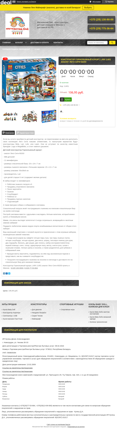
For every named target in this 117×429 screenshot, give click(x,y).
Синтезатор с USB (10, 316)
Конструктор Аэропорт (11, 313)
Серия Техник (37, 316)
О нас (37, 49)
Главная (6, 43)
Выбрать (88, 8)
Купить (68, 99)
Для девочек (37, 310)
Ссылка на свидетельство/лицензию (17, 368)
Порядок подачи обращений (16, 49)
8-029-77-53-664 (31, 268)
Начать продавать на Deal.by (26, 2)
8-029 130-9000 (17, 268)
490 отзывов (96, 2)
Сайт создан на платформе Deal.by (58, 424)
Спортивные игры (68, 310)
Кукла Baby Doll (9, 310)
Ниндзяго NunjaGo (39, 313)
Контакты (58, 43)
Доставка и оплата (39, 43)
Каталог (19, 43)
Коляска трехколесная (98, 322)
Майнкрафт (36, 319)
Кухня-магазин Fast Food (12, 319)
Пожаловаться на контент (76, 427)
